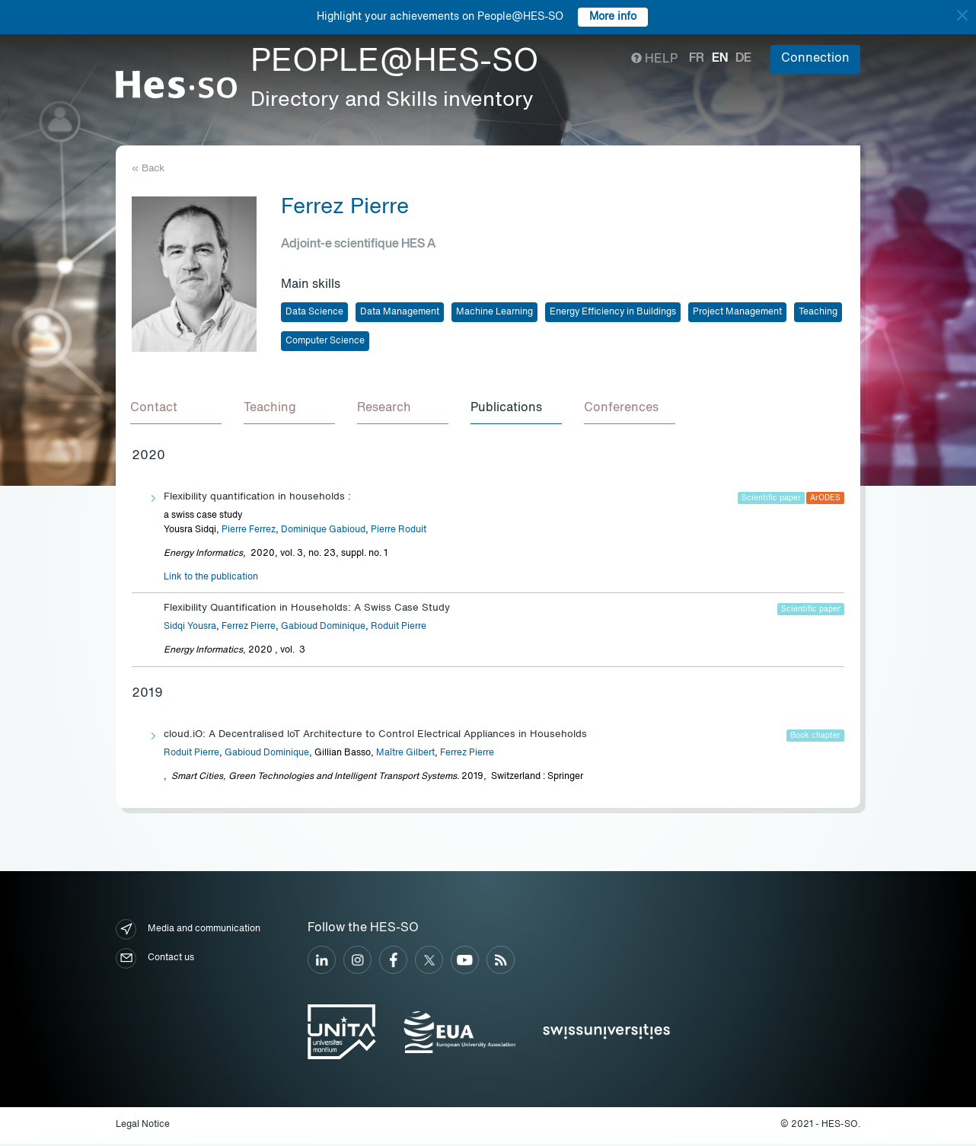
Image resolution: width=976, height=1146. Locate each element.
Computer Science (325, 341)
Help (654, 59)
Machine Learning (494, 312)
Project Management (737, 312)
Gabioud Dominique (323, 629)
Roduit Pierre (398, 629)
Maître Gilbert (405, 755)
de (743, 59)
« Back (148, 169)
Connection (815, 59)
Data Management (399, 312)
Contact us (155, 960)
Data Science (314, 312)
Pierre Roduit (398, 532)
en (720, 59)
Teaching (818, 312)
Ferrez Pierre (249, 629)
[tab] (177, 410)
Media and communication (188, 931)
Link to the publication (211, 579)
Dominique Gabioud (323, 532)
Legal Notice (143, 1127)
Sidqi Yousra (190, 629)
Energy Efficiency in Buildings (613, 312)
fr (696, 59)
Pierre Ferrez (249, 532)
